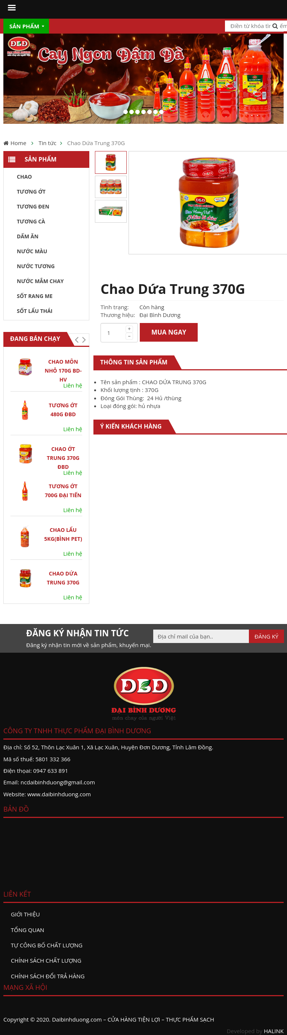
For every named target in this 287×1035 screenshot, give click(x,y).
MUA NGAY (168, 332)
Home (18, 143)
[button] (76, 339)
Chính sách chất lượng (46, 960)
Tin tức (47, 143)
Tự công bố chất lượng (47, 945)
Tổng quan (27, 930)
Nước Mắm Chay (40, 281)
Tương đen (33, 206)
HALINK (274, 1031)
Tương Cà (31, 221)
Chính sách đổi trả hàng (47, 976)
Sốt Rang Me (35, 295)
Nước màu (32, 251)
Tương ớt (31, 191)
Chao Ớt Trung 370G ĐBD (63, 457)
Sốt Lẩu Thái (35, 310)
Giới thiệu (25, 914)
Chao (24, 176)
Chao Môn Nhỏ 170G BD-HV (63, 370)
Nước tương (36, 266)
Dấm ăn (27, 236)
